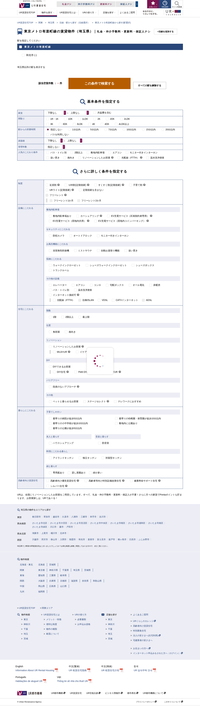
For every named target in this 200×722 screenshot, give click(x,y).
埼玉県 (51, 22)
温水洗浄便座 (157, 157)
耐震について (52, 634)
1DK (70, 119)
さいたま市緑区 (39, 527)
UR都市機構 (58, 693)
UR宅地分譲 (93, 693)
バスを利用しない (59, 134)
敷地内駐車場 (98, 152)
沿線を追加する (166, 31)
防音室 (105, 443)
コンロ (97, 285)
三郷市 (84, 517)
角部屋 (56, 332)
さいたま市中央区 (98, 523)
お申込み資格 (83, 624)
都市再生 (132, 693)
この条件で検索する (99, 83)
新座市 (91, 539)
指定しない (56, 129)
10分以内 (131, 129)
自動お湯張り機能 (110, 250)
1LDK (85, 119)
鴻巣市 (35, 533)
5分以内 (94, 129)
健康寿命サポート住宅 (145, 480)
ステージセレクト (96, 401)
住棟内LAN (88, 300)
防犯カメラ (58, 235)
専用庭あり (58, 472)
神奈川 (27, 624)
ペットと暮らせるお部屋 (65, 401)
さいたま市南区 (155, 523)
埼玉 (26, 634)
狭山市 (54, 539)
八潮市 (74, 517)
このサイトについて (173, 702)
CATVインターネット (127, 300)
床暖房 (156, 285)
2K (98, 119)
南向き (70, 157)
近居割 (53, 185)
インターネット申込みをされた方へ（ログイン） (158, 653)
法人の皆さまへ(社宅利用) (147, 635)
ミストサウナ (85, 250)
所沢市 (44, 539)
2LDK (127, 119)
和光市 (82, 539)
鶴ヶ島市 (122, 539)
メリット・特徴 (53, 619)
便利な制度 (51, 624)
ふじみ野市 (144, 539)
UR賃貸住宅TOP (25, 22)
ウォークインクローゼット (67, 265)
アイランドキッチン (63, 458)
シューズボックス (145, 265)
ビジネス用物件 (114, 693)
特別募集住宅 (139, 630)
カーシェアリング (89, 216)
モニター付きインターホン (144, 152)
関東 (40, 22)
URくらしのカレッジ (144, 621)
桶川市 (54, 533)
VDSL (105, 300)
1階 (55, 317)
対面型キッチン (114, 458)
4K (93, 124)
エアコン (117, 152)
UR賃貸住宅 (76, 693)
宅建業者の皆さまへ (142, 640)
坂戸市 (112, 539)
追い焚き (55, 157)
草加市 (47, 517)
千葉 (26, 629)
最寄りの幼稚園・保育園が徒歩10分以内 (140, 418)
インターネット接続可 (64, 295)
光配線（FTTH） (130, 157)
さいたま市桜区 (117, 523)
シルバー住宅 (57, 486)
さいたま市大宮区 (58, 523)
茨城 (26, 638)
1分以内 (76, 129)
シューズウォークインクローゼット (108, 265)
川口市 (53, 527)
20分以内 (170, 129)
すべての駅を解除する (149, 85)
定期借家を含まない (93, 190)
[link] (112, 157)
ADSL (149, 300)
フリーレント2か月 (91, 200)
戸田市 (69, 527)
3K (51, 124)
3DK (65, 124)
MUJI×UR (62, 352)
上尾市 (44, 533)
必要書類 (81, 619)
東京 (26, 619)
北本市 (63, 533)
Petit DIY (82, 372)
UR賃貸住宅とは (52, 614)
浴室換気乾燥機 (61, 250)
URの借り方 (80, 614)
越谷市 (56, 517)
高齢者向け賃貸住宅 (142, 626)
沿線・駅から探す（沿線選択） (74, 22)
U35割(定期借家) (77, 185)
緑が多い (97, 472)
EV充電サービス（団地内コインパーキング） (121, 221)
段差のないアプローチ (64, 386)
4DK (107, 124)
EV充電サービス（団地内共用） (69, 221)
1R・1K (54, 119)
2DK (112, 119)
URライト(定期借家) (60, 190)
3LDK (80, 124)
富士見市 (101, 539)
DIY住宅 (61, 372)
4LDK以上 (124, 124)
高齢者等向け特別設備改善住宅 (105, 480)
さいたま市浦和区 (136, 523)
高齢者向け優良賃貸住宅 (63, 480)
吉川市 (102, 517)
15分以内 (151, 129)
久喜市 (65, 517)
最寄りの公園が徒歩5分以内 (67, 428)
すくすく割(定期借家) (109, 185)
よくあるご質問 (140, 614)
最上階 (86, 317)
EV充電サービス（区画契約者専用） (130, 216)
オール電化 (138, 285)
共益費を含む (104, 112)
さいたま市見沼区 (78, 523)
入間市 (63, 539)
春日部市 (36, 517)
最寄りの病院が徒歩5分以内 (67, 418)
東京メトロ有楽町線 (37, 47)
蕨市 (61, 527)
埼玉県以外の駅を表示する (31, 67)
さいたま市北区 (39, 523)
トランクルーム (61, 270)
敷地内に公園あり (128, 423)
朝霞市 (72, 539)
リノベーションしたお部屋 (96, 157)
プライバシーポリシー (146, 702)
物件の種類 (51, 629)
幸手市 (93, 517)
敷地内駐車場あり (62, 216)
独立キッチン (90, 458)
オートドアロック (82, 235)
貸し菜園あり (79, 472)
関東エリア (47, 608)
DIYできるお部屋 (62, 366)
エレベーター (60, 285)
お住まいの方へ (142, 648)
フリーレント (56, 195)
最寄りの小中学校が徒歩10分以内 (70, 423)
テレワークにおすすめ (129, 401)
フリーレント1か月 (64, 200)
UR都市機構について (154, 693)
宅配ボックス (117, 285)
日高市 (132, 539)
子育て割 (137, 185)
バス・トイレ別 (58, 152)
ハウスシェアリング (63, 443)
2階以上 (78, 152)
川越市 (35, 539)
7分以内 (112, 129)
